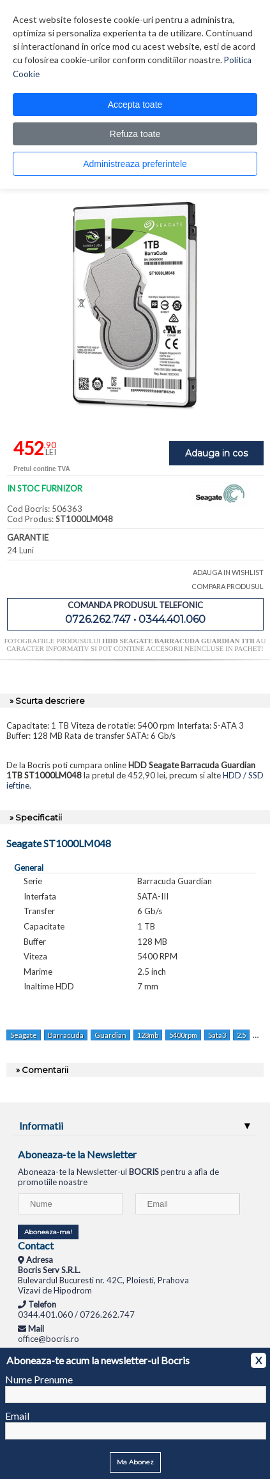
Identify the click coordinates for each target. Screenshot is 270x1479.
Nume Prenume (39, 1379)
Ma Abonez (135, 1462)
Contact (36, 1245)
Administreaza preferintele (135, 164)
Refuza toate (135, 134)
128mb (147, 1035)
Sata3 (217, 1035)
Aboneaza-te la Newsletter (77, 1154)
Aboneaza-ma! (48, 1232)
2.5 (241, 1035)
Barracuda (66, 1035)
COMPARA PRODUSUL (227, 586)
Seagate (23, 1035)
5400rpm (183, 1035)
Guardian (110, 1035)
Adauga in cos (216, 453)
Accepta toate (135, 104)
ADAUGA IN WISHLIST (228, 572)
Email (17, 1416)
